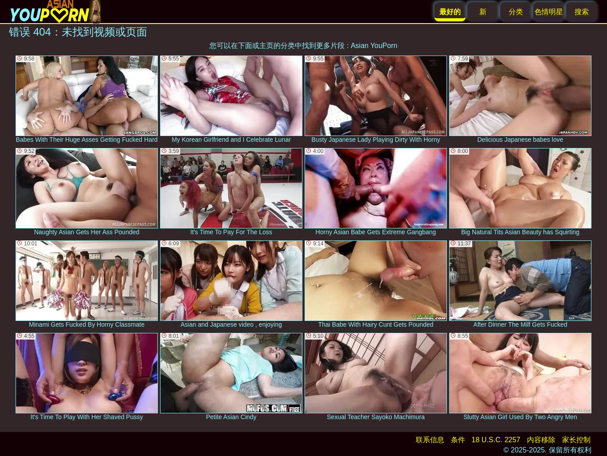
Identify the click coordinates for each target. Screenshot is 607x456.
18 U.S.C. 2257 (496, 440)
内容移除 (541, 440)
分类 (516, 12)
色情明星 (549, 12)
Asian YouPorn (374, 45)
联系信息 (430, 440)
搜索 (582, 12)
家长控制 (576, 440)
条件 (458, 440)
